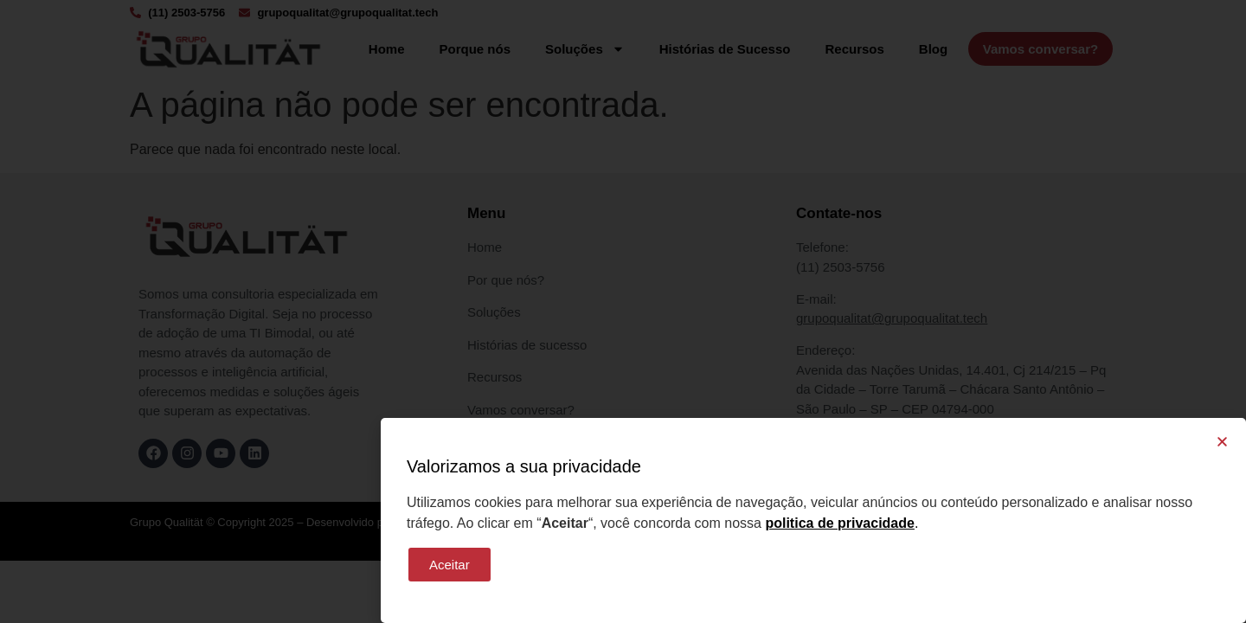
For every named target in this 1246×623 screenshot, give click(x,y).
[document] (623, 311)
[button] (1222, 441)
